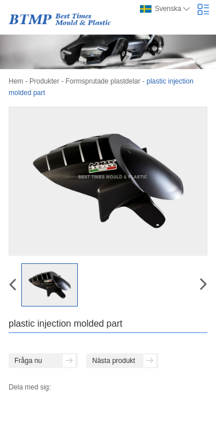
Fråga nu (44, 360)
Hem (16, 81)
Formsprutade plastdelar (103, 81)
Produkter (44, 81)
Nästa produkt (124, 360)
